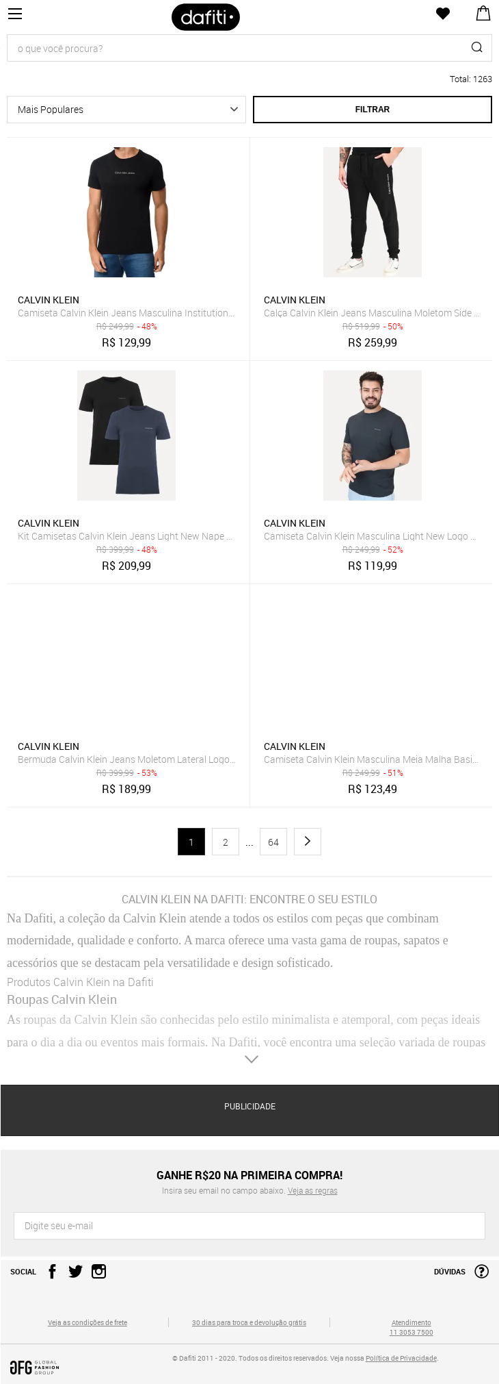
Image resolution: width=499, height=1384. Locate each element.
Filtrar (372, 109)
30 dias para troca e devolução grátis (249, 1322)
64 (273, 841)
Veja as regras (313, 1190)
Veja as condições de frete (87, 1322)
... (249, 842)
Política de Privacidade (401, 1358)
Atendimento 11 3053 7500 (411, 1327)
